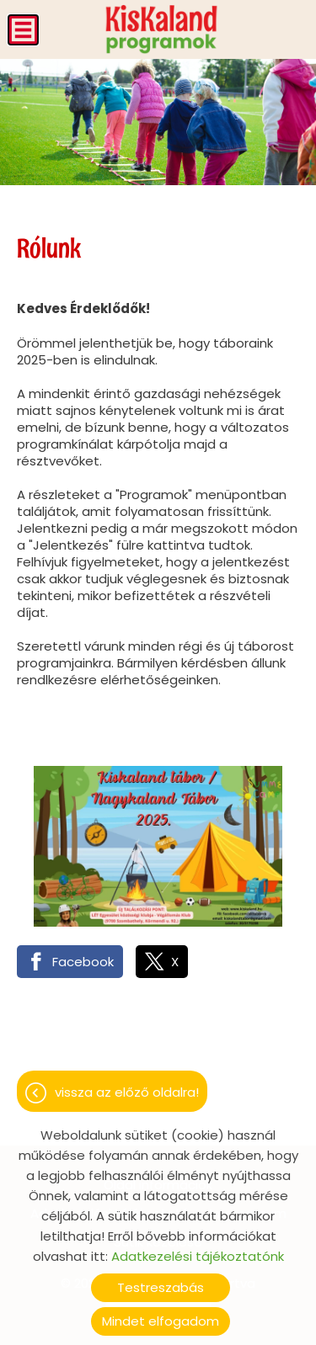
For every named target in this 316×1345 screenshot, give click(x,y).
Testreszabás (160, 1287)
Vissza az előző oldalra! (127, 1092)
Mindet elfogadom (160, 1321)
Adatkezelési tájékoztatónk (197, 1256)
